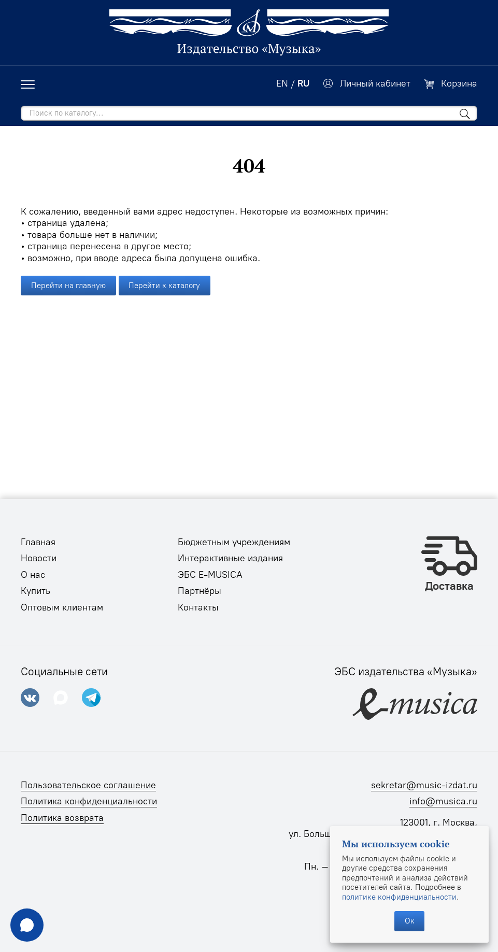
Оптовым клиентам (62, 607)
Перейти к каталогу (164, 285)
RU (303, 83)
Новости (38, 558)
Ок (410, 921)
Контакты (198, 607)
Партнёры (199, 590)
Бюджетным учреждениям (234, 542)
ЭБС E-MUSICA (210, 574)
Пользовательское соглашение (88, 785)
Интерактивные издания (230, 558)
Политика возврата (62, 817)
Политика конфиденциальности (89, 801)
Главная (38, 542)
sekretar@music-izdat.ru (424, 785)
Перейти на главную (68, 285)
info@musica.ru (443, 801)
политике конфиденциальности (399, 897)
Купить (35, 590)
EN (282, 83)
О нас (33, 574)
